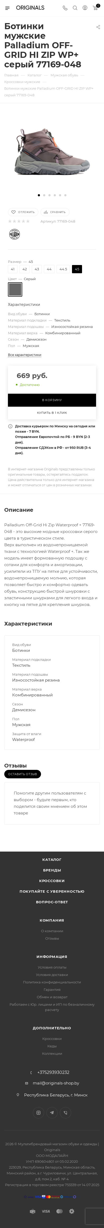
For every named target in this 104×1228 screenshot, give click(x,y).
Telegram (52, 1112)
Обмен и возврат (52, 997)
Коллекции (52, 1053)
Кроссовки (52, 881)
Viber (65, 1112)
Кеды (52, 1046)
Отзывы (52, 938)
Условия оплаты (52, 967)
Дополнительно (52, 1028)
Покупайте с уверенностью (52, 891)
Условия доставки (52, 975)
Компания (52, 920)
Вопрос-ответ (52, 902)
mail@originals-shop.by (56, 1083)
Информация (52, 956)
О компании (52, 931)
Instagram (38, 1112)
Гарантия (52, 989)
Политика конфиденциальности (52, 982)
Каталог (52, 859)
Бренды (52, 870)
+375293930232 (53, 1072)
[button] (39, 195)
